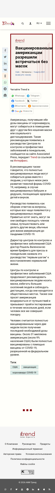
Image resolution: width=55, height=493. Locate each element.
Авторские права (12, 454)
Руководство (29, 444)
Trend (33, 157)
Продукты (45, 444)
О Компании (11, 444)
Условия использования (39, 454)
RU (38, 23)
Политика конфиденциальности (27, 459)
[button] (5, 50)
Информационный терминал (27, 449)
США (15, 367)
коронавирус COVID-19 (24, 372)
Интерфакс (20, 160)
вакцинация (29, 367)
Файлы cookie (27, 464)
